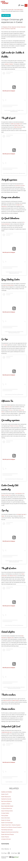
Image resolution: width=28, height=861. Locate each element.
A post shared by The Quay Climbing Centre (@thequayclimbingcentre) (14, 332)
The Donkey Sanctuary (7, 829)
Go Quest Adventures (6, 808)
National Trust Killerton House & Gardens (11, 827)
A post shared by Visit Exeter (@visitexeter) (14, 394)
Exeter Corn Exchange (7, 822)
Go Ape (5, 344)
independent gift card (6, 732)
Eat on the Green (5, 818)
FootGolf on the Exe (19, 185)
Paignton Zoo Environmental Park (9, 832)
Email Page (14, 853)
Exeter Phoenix (15, 700)
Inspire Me (12, 28)
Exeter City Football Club (16, 123)
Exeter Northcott (7, 700)
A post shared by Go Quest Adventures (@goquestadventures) (14, 272)
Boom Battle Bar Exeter (7, 806)
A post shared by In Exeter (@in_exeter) (14, 781)
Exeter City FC (4, 794)
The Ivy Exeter (4, 815)
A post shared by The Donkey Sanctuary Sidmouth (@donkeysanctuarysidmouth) (14, 688)
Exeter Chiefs (17, 125)
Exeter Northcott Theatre (7, 834)
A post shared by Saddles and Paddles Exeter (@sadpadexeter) (14, 111)
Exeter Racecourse (18, 127)
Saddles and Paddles (6, 792)
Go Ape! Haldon (5, 813)
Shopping (5, 27)
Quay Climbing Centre (8, 285)
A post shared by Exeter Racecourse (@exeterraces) (14, 173)
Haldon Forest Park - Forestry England (10, 825)
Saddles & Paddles (8, 64)
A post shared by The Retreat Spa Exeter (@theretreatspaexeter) (14, 561)
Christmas (7, 28)
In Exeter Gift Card (6, 839)
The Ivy (10, 410)
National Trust (13, 575)
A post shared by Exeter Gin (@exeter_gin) (14, 478)
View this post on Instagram (8, 90)
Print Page (4, 853)
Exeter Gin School (14, 425)
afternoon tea (8, 406)
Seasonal (14, 27)
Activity (18, 27)
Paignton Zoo (10, 637)
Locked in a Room (5, 803)
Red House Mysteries (6, 801)
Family (9, 27)
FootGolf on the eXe (6, 799)
